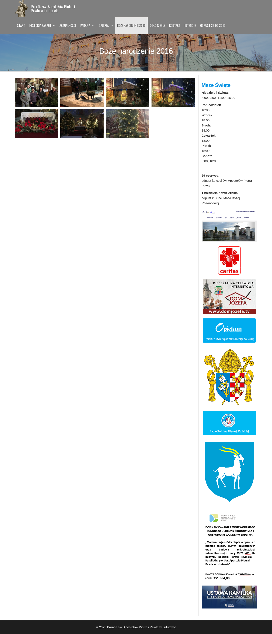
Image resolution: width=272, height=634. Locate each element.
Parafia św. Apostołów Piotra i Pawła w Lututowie (53, 8)
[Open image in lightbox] (36, 92)
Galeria (104, 25)
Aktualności (68, 25)
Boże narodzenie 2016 (131, 25)
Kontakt (174, 25)
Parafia (85, 25)
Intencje (190, 25)
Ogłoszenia (157, 25)
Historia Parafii (40, 25)
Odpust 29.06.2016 (212, 25)
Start (21, 25)
